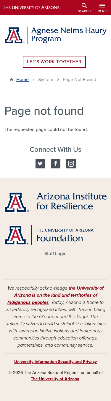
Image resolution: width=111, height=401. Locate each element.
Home (22, 80)
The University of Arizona (55, 378)
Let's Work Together (54, 62)
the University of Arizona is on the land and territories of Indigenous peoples (55, 295)
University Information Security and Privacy (55, 361)
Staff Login (55, 254)
